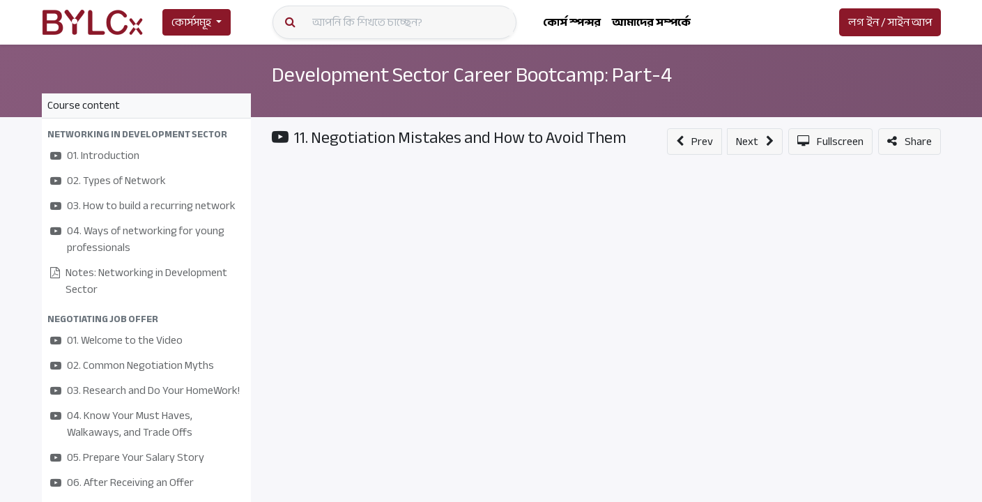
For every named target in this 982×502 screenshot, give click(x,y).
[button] (146, 134)
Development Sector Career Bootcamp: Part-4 (481, 75)
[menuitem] (571, 22)
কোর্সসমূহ (191, 22)
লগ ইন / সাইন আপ (890, 22)
